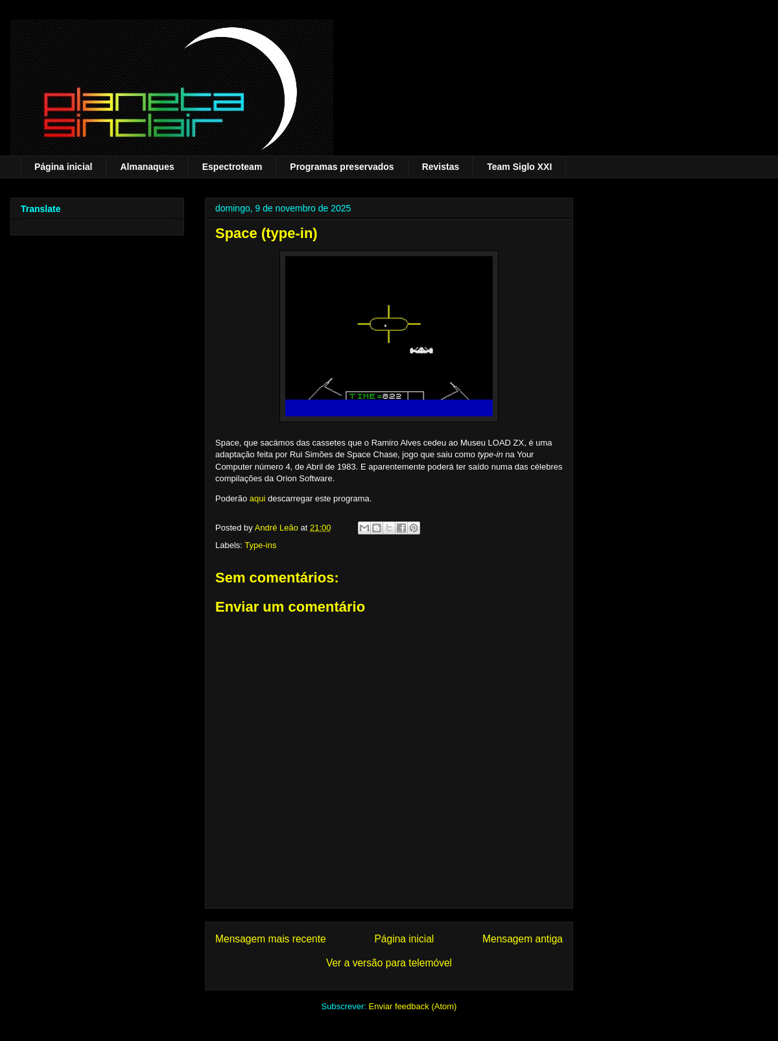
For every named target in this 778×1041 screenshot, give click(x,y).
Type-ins (260, 545)
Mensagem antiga (522, 938)
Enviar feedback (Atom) (413, 1006)
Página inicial (63, 167)
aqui (258, 498)
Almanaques (147, 167)
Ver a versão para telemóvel (389, 962)
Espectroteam (232, 167)
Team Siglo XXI (519, 167)
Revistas (441, 167)
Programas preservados (342, 167)
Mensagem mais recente (270, 938)
